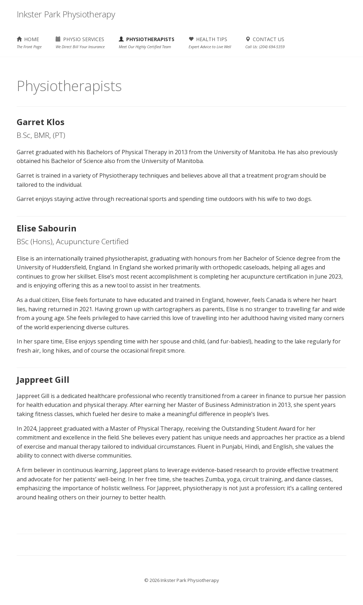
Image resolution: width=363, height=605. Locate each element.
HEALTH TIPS (210, 42)
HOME (29, 42)
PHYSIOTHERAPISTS (146, 42)
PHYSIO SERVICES (80, 42)
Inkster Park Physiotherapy (66, 14)
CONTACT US (265, 42)
